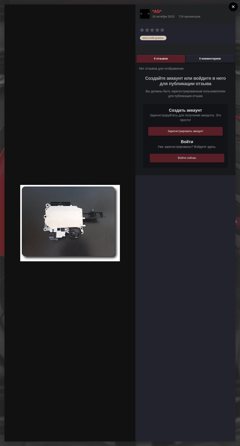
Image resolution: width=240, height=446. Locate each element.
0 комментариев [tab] (210, 58)
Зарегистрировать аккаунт (185, 131)
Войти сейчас (187, 158)
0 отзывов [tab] (161, 58)
